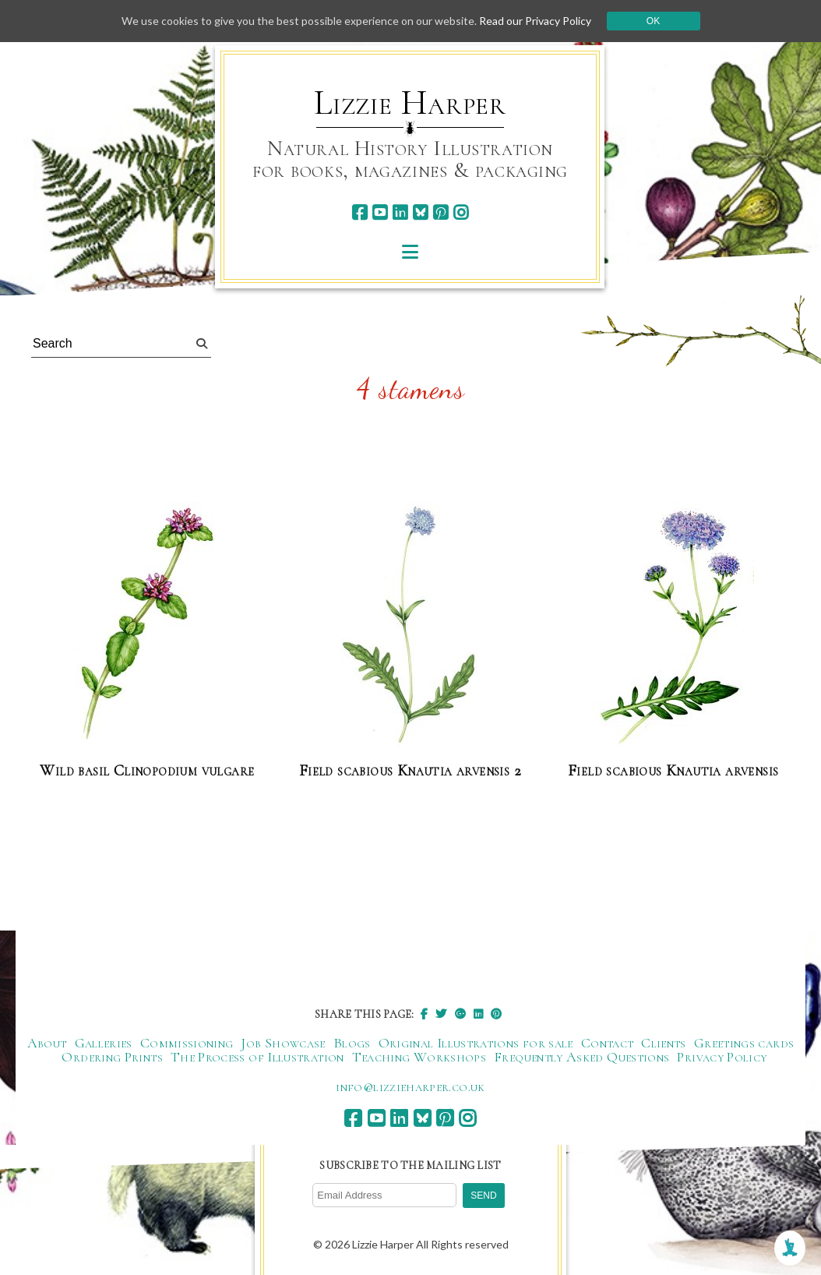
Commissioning (187, 1042)
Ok (653, 21)
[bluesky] (420, 212)
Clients (663, 1042)
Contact (607, 1042)
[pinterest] (440, 212)
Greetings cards (744, 1042)
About (47, 1042)
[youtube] (379, 212)
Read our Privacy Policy (535, 20)
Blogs (352, 1042)
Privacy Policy (721, 1056)
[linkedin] (400, 212)
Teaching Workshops (419, 1056)
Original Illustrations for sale (476, 1042)
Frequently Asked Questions (581, 1056)
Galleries (103, 1042)
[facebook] (359, 212)
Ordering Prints (112, 1056)
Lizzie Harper (410, 103)
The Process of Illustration (257, 1056)
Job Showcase (283, 1042)
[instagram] (460, 212)
